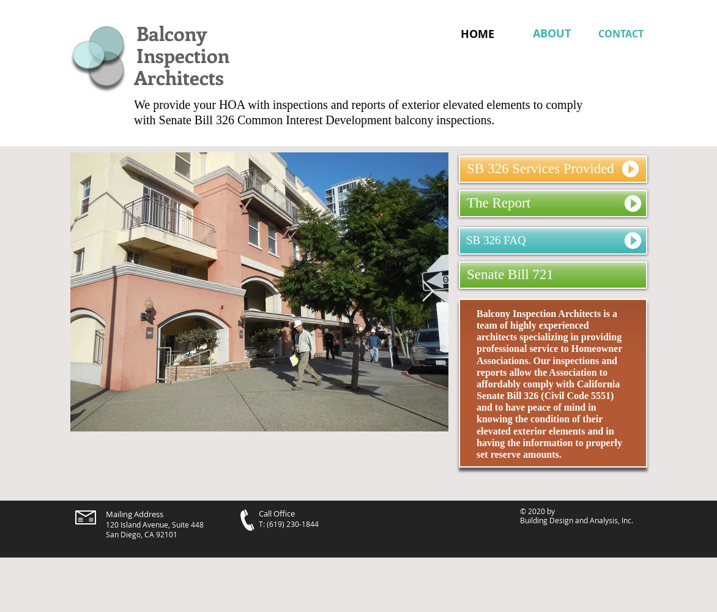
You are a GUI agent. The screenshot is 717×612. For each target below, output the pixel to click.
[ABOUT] (551, 33)
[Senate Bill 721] (553, 275)
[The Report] (553, 203)
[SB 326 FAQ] (553, 241)
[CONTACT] (624, 34)
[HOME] (477, 34)
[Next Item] (427, 291)
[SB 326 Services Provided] (553, 169)
